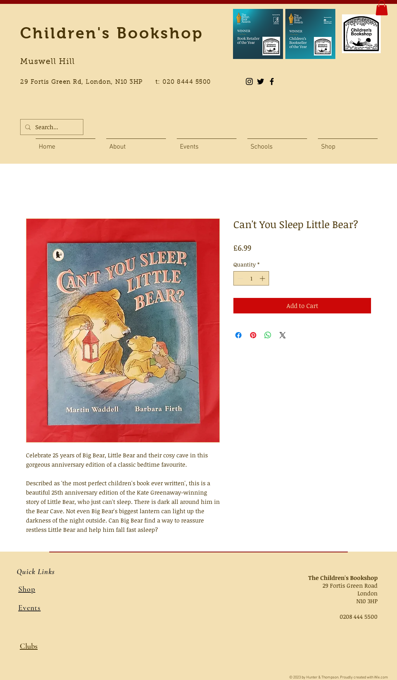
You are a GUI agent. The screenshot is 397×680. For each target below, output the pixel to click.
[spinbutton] (251, 278)
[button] (381, 7)
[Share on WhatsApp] (268, 335)
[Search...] (51, 127)
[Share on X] (282, 335)
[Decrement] (239, 278)
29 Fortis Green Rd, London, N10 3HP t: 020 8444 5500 (119, 82)
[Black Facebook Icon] (271, 81)
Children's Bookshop (112, 33)
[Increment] (263, 278)
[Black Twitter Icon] (260, 81)
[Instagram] (249, 81)
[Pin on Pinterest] (253, 335)
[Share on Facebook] (238, 335)
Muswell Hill (47, 62)
